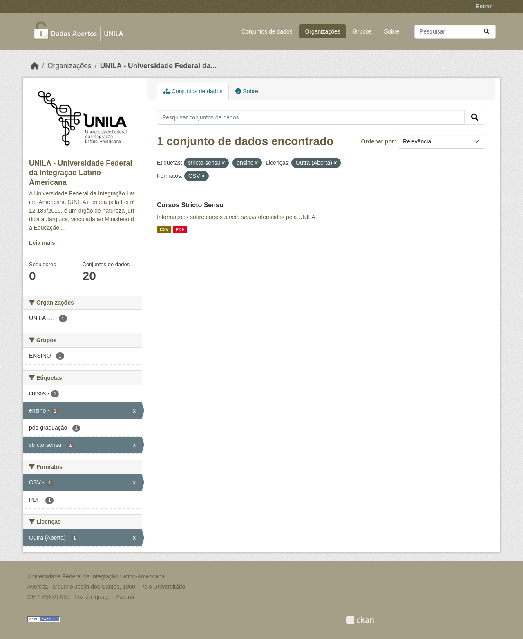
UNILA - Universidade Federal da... (158, 66)
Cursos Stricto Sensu (190, 205)
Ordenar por (377, 141)
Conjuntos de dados (267, 31)
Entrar (484, 6)
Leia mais (42, 243)
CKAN (360, 620)
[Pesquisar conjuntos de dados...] (455, 32)
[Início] (35, 66)
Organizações (322, 31)
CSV (164, 229)
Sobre (391, 31)
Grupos (362, 31)
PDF (180, 229)
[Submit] (486, 32)
